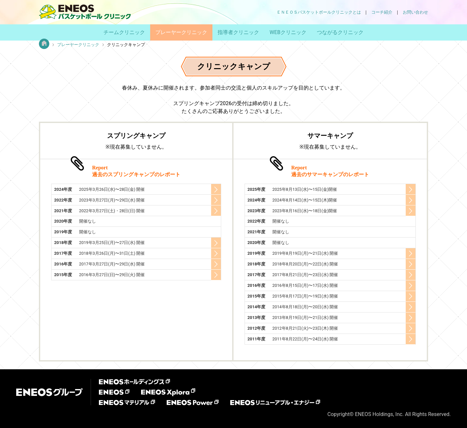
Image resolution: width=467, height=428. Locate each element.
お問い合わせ (415, 12)
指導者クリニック (238, 32)
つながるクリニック (340, 32)
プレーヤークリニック (181, 32)
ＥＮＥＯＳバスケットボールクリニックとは (319, 12)
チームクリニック (124, 32)
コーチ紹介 (381, 12)
